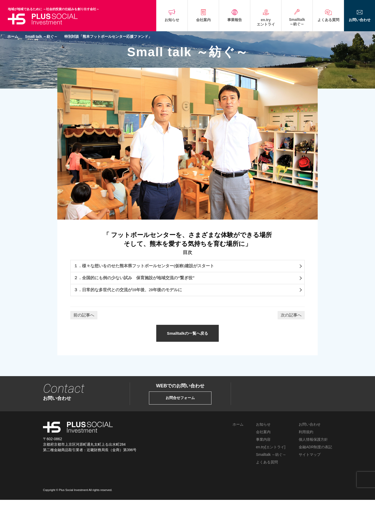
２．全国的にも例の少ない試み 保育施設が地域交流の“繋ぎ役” (134, 278)
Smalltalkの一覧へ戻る (187, 339)
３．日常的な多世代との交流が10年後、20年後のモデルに (128, 290)
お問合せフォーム (180, 409)
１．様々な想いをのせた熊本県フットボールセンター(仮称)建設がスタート (144, 266)
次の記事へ (291, 315)
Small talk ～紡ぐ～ (41, 36)
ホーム (12, 36)
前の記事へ (83, 315)
